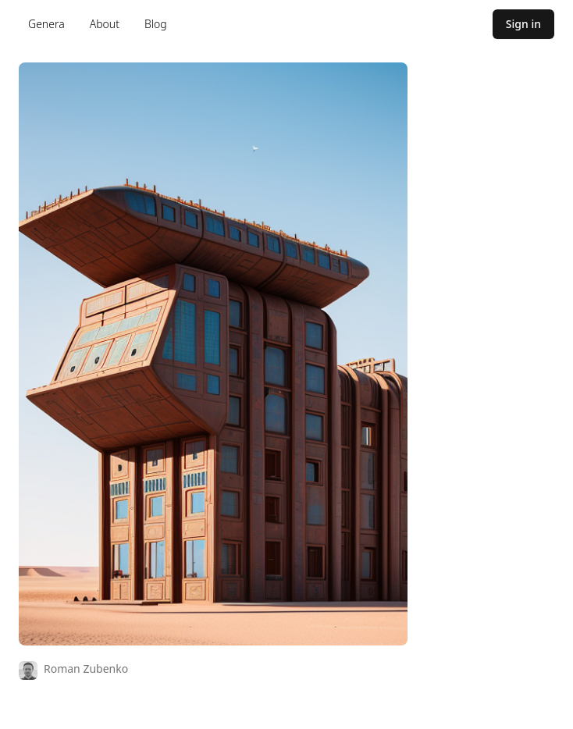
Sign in (523, 23)
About (104, 23)
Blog (155, 23)
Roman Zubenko (86, 668)
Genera (46, 23)
